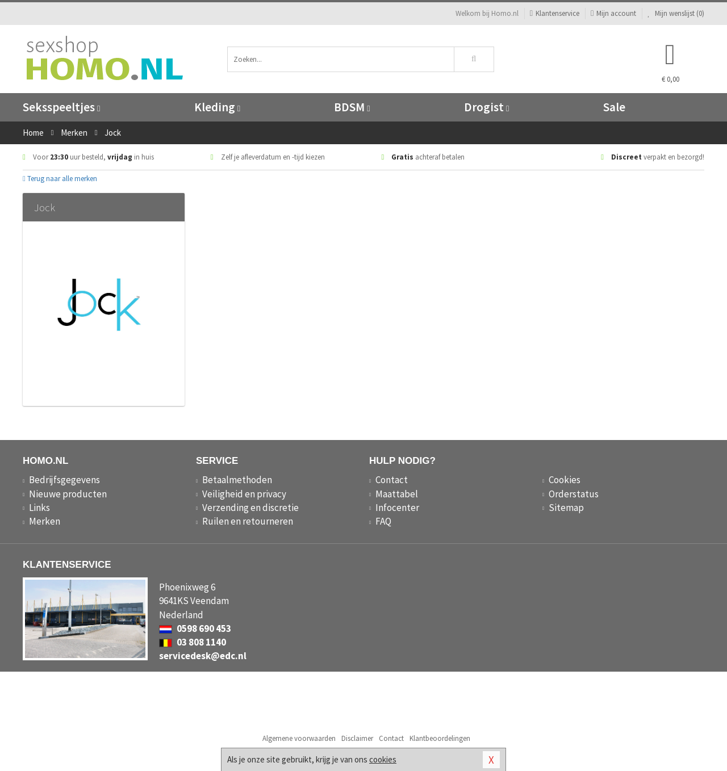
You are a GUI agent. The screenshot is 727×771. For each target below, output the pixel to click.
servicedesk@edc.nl (202, 656)
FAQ (383, 521)
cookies (382, 759)
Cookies (564, 480)
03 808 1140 (192, 642)
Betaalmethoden (237, 480)
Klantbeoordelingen (440, 738)
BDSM (352, 107)
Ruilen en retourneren (247, 521)
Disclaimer (357, 738)
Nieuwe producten (68, 494)
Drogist (486, 107)
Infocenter (397, 507)
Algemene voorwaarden (299, 738)
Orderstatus (574, 494)
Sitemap (566, 507)
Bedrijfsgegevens (64, 480)
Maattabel (396, 494)
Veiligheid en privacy (244, 494)
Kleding (217, 107)
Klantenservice (554, 13)
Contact (391, 480)
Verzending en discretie (250, 507)
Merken (44, 521)
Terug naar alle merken (60, 178)
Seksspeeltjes (61, 107)
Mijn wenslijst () (675, 13)
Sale (614, 107)
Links (39, 507)
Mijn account (613, 13)
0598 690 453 (195, 628)
